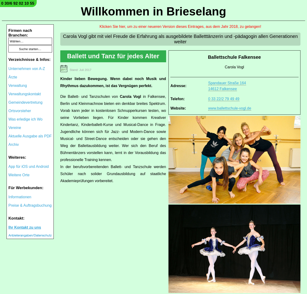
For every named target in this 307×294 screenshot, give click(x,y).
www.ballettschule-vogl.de (229, 108)
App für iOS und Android (28, 167)
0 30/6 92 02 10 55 (17, 3)
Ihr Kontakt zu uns (24, 227)
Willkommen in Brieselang (153, 11)
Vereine (14, 128)
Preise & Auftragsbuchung (30, 205)
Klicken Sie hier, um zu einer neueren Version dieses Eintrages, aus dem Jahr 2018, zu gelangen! (180, 27)
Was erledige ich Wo (25, 119)
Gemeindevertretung (25, 102)
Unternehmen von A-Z (26, 69)
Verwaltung (17, 86)
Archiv (13, 145)
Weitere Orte (18, 175)
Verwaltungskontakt (24, 94)
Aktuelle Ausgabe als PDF (30, 136)
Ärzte (12, 77)
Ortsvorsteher (19, 111)
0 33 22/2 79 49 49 (223, 99)
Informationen (19, 197)
